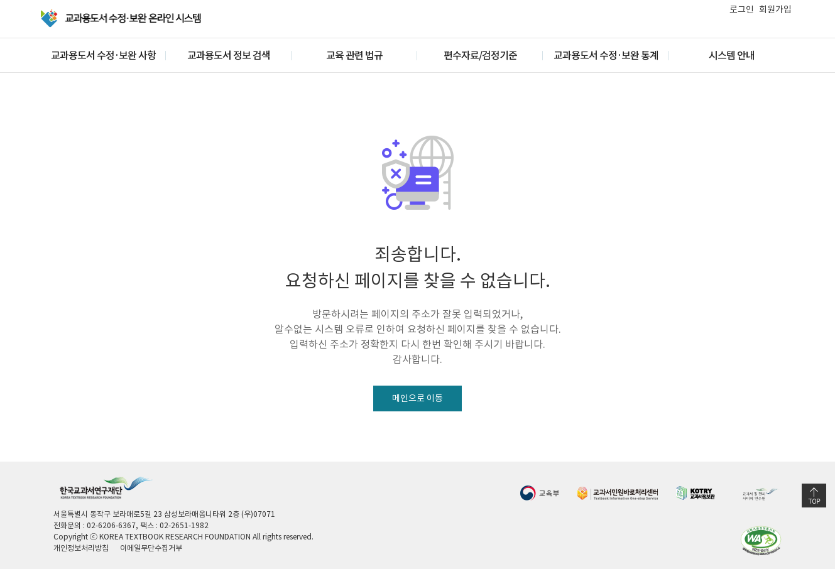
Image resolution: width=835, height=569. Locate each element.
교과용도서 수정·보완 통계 (606, 55)
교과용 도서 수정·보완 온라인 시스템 (121, 18)
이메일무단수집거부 (151, 548)
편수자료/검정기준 (480, 55)
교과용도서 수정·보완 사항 (103, 55)
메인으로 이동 (417, 398)
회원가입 (775, 9)
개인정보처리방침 (81, 548)
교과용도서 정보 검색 (228, 55)
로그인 (741, 9)
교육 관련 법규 (354, 55)
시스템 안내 (732, 55)
